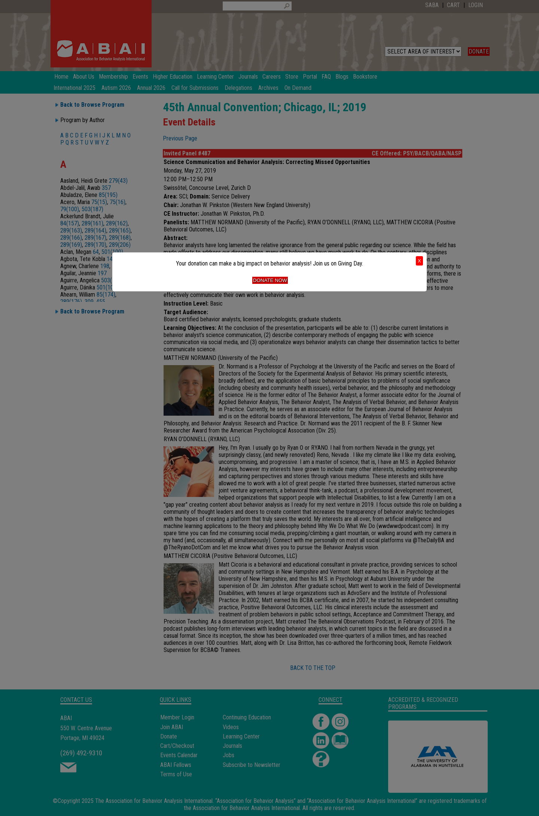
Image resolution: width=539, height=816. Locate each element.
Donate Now (270, 280)
